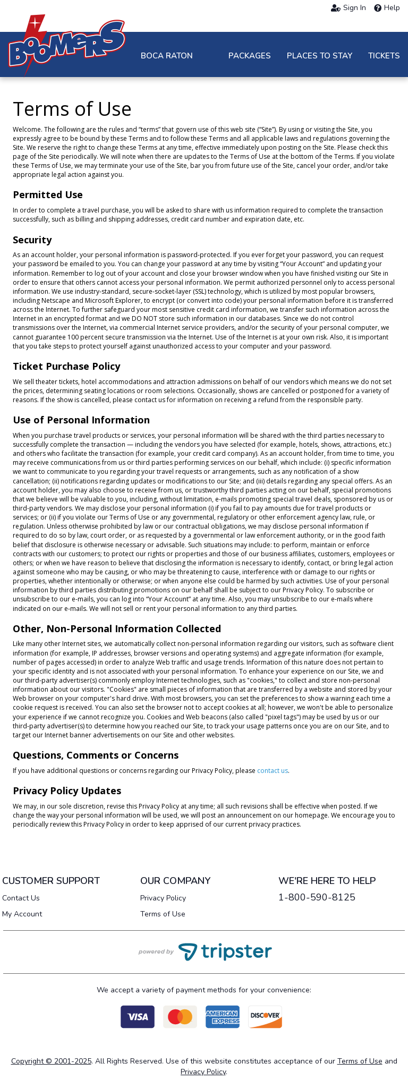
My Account (22, 914)
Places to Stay (319, 55)
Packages (249, 55)
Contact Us (21, 898)
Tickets (384, 55)
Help (387, 8)
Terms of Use (162, 914)
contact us (272, 770)
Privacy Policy (163, 898)
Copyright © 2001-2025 (51, 1061)
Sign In (348, 8)
